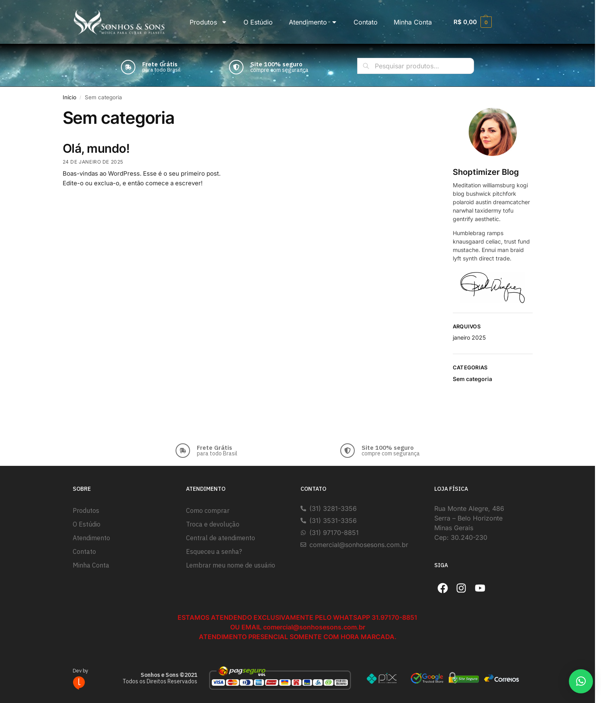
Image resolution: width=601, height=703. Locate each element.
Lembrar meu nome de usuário (230, 565)
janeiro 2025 (469, 337)
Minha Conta (413, 22)
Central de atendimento (220, 538)
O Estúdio (258, 22)
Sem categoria (472, 378)
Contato (366, 22)
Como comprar (207, 510)
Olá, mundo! (96, 148)
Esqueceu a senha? (214, 551)
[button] (581, 681)
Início (69, 97)
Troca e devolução (212, 524)
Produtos (208, 22)
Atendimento (313, 22)
